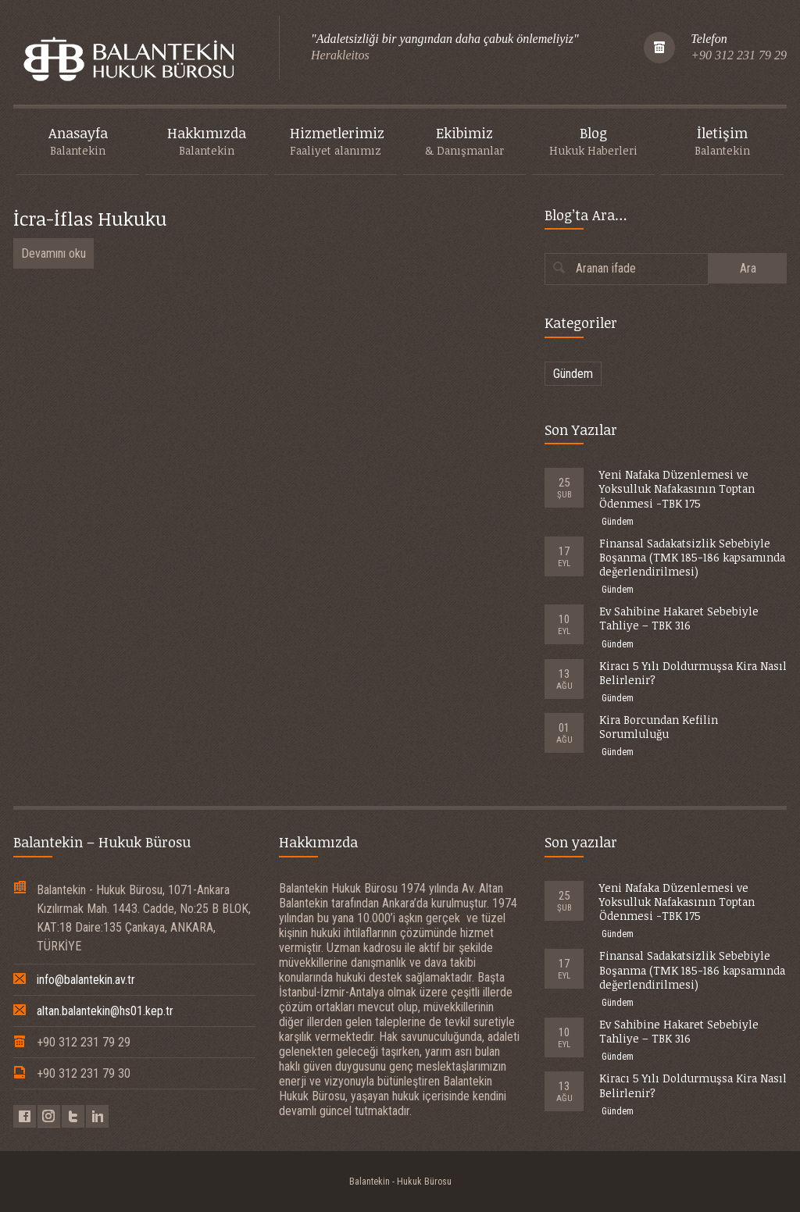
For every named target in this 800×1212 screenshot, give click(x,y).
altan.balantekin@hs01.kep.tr (105, 1010)
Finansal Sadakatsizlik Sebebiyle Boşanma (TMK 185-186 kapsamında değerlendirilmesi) (692, 557)
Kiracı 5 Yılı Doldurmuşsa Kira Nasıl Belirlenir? (693, 672)
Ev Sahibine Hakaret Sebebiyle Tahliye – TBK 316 (679, 618)
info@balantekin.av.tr (86, 979)
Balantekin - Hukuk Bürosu (400, 1181)
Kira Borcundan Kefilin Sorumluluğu (658, 726)
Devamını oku (53, 253)
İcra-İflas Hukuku (89, 218)
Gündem (573, 373)
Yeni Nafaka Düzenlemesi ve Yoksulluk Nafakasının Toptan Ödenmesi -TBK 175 (677, 488)
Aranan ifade (606, 268)
